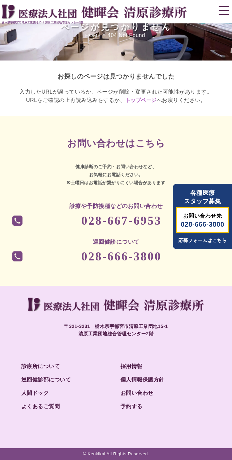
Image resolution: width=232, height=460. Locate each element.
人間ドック (35, 393)
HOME (93, 35)
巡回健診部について (46, 379)
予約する (132, 406)
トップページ (141, 100)
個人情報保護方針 (143, 379)
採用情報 (132, 366)
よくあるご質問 (40, 406)
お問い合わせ (137, 393)
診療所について (40, 366)
